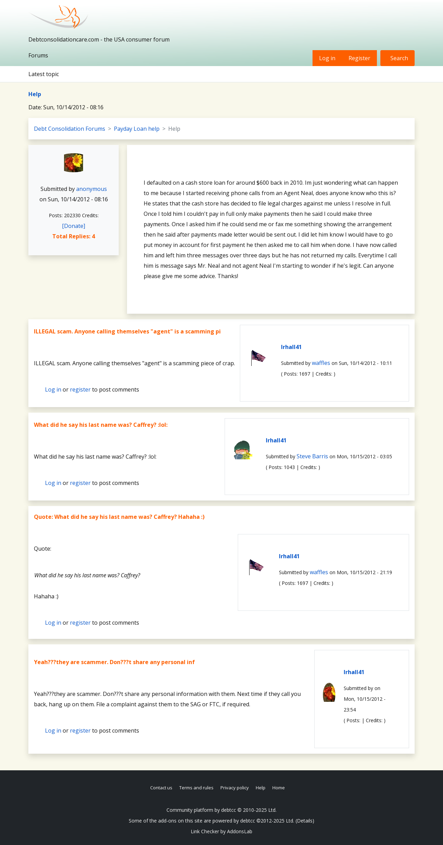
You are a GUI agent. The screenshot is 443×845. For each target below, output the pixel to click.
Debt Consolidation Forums (69, 128)
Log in (327, 58)
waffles (321, 363)
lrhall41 (291, 347)
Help (34, 94)
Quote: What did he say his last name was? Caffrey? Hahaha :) (119, 517)
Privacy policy (234, 787)
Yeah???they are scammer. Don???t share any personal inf (114, 662)
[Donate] (73, 226)
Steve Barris (312, 456)
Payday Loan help (137, 128)
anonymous (91, 189)
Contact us (161, 787)
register (80, 389)
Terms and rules (196, 787)
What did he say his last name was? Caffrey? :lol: (101, 425)
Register (359, 58)
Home (278, 787)
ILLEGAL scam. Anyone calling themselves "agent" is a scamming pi (127, 331)
